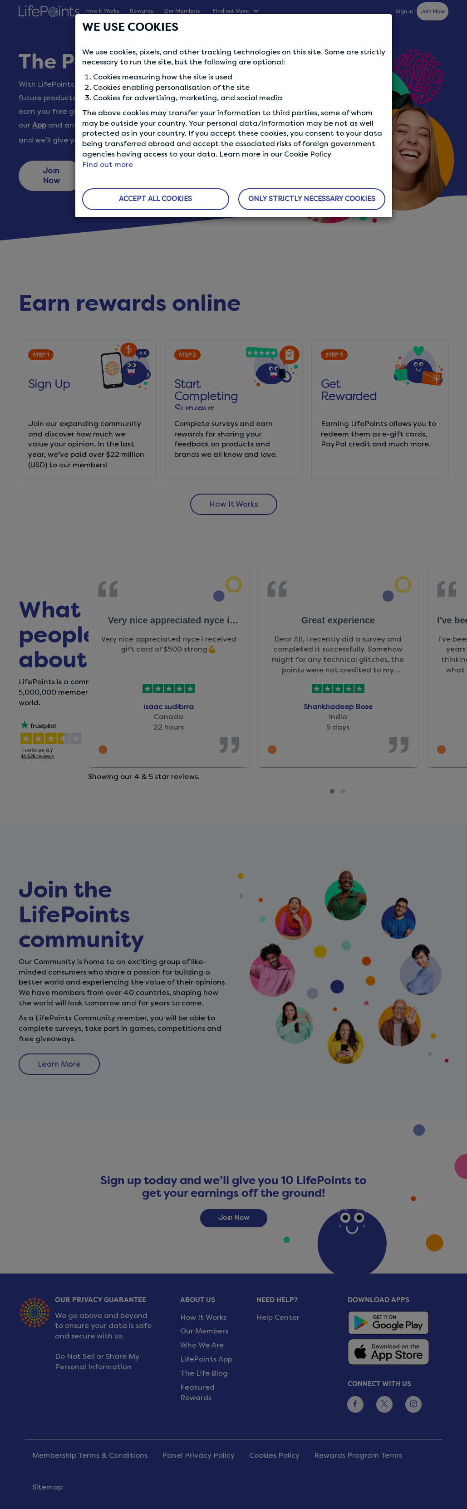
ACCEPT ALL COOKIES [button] (155, 199)
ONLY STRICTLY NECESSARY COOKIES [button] (311, 199)
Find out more (107, 164)
